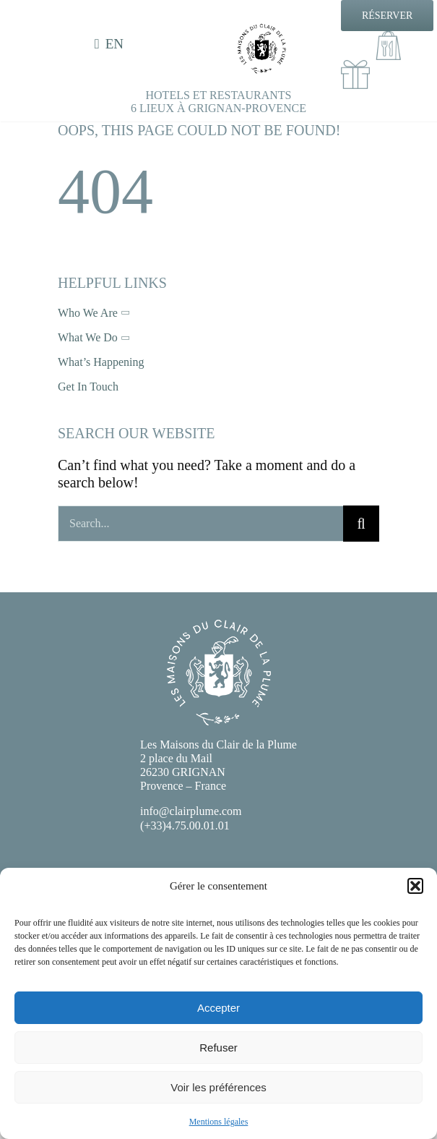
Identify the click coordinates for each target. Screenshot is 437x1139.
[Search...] (200, 523)
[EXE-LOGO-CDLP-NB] (262, 30)
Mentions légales (218, 1122)
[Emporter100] (388, 38)
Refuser (218, 1047)
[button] (415, 886)
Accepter (218, 1008)
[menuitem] (112, 44)
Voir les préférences (218, 1087)
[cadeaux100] (355, 67)
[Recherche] (361, 523)
